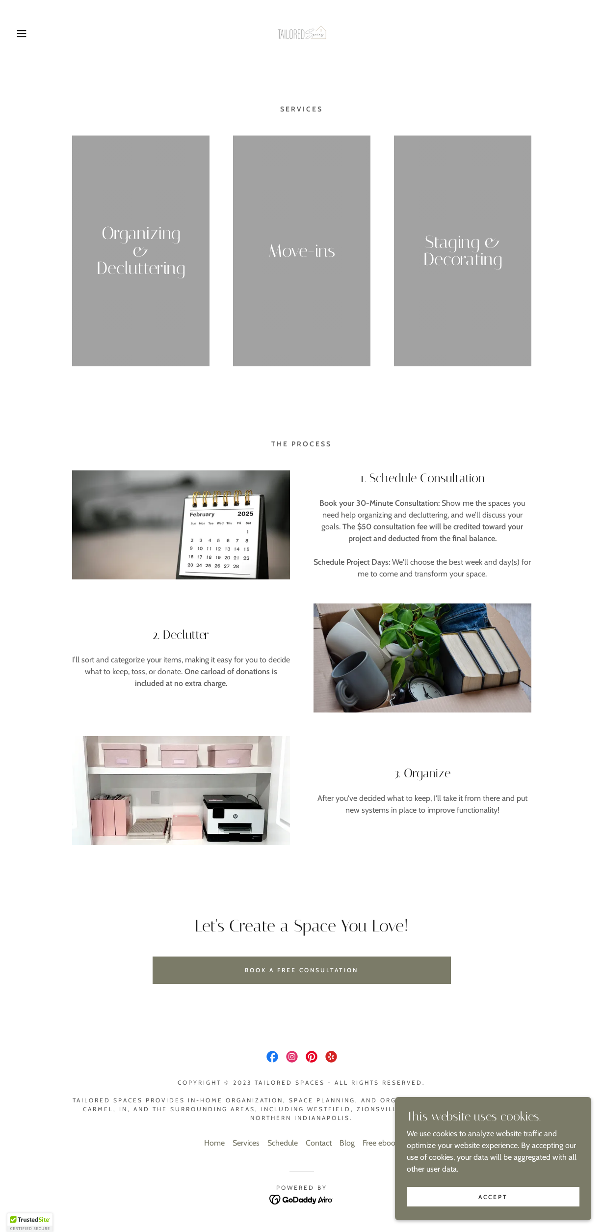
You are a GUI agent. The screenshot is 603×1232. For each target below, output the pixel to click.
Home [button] (214, 1143)
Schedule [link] (282, 1143)
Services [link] (246, 1143)
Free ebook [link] (381, 1143)
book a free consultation (301, 970)
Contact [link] (319, 1143)
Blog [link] (347, 1143)
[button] (30, 33)
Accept (493, 1197)
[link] (301, 32)
